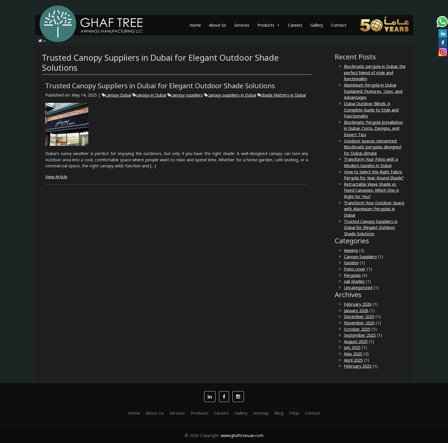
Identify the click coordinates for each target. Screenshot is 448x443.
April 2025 (353, 360)
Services (241, 25)
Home (195, 25)
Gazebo (351, 262)
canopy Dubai (118, 95)
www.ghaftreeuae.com (242, 435)
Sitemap (261, 413)
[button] (210, 396)
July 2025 (352, 347)
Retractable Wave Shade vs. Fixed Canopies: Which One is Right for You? (371, 190)
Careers (295, 25)
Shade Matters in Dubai (283, 95)
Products (268, 25)
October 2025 (357, 329)
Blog (279, 413)
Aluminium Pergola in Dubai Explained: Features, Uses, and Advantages (373, 91)
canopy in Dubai (151, 95)
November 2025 (359, 323)
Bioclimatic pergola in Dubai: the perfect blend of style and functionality (375, 72)
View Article (56, 176)
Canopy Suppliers (360, 256)
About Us (217, 25)
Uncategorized (358, 287)
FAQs (294, 413)
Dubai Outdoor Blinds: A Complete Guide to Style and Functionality (371, 110)
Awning (351, 250)
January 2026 (356, 310)
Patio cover (355, 269)
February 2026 (357, 304)
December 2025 (359, 316)
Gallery (316, 25)
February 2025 (357, 366)
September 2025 (360, 335)
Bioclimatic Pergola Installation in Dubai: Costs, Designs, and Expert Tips (373, 128)
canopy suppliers (187, 95)
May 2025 (353, 353)
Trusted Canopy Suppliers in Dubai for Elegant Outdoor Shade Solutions (371, 227)
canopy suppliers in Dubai (232, 95)
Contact (338, 25)
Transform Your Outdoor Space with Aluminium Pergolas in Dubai (374, 209)
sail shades (354, 281)
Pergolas (352, 275)
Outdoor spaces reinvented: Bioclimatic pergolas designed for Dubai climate (372, 147)
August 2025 (356, 341)
